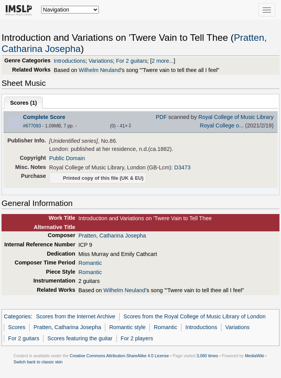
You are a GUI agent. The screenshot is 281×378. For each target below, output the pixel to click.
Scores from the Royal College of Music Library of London (194, 316)
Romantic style (127, 327)
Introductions (70, 61)
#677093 (32, 126)
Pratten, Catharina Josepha (112, 235)
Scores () (23, 103)
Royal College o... (222, 125)
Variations (101, 61)
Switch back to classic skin (38, 362)
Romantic (90, 263)
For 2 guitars (131, 61)
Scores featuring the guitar (79, 338)
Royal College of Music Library (236, 117)
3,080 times (207, 355)
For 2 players (137, 338)
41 (122, 126)
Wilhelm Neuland (100, 70)
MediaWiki (254, 355)
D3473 (182, 167)
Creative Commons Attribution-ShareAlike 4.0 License (119, 355)
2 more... (163, 61)
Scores (16, 327)
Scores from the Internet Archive (75, 316)
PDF (161, 117)
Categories (17, 316)
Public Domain (67, 158)
